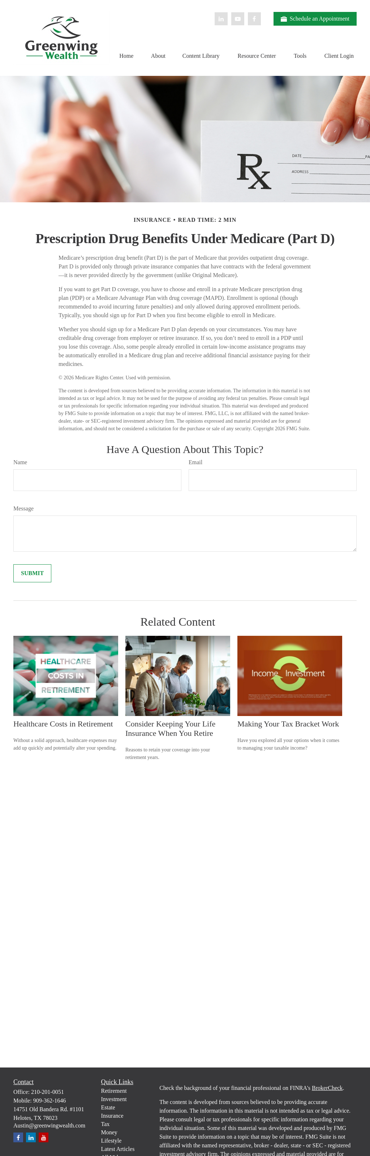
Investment (114, 1099)
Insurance (112, 1116)
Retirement (114, 1091)
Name (20, 462)
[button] (126, 55)
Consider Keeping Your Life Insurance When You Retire (170, 728)
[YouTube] (237, 18)
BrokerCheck (327, 1088)
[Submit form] (32, 573)
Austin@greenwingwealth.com (49, 1125)
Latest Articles (118, 1149)
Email (195, 462)
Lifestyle (111, 1141)
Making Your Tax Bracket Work (288, 723)
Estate (108, 1107)
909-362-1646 (49, 1100)
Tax (105, 1124)
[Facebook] (254, 18)
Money (109, 1132)
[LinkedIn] (221, 18)
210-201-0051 (47, 1092)
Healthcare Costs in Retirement (63, 723)
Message (23, 508)
